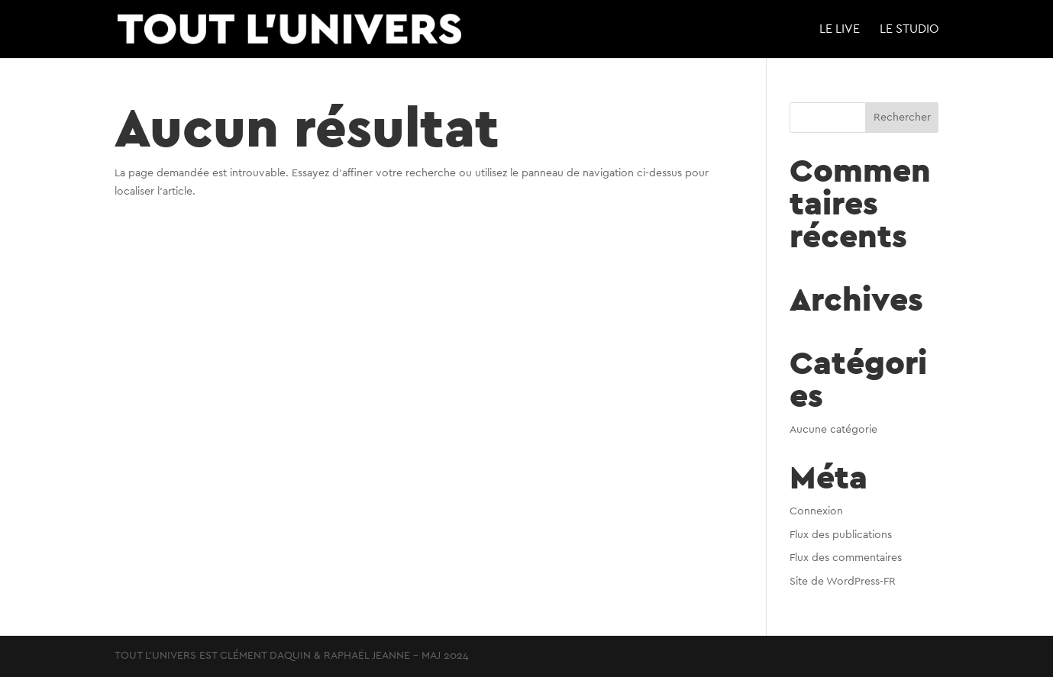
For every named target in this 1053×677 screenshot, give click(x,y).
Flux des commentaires (846, 558)
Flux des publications (841, 535)
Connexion (816, 511)
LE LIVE (839, 29)
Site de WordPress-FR (843, 581)
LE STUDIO (909, 29)
